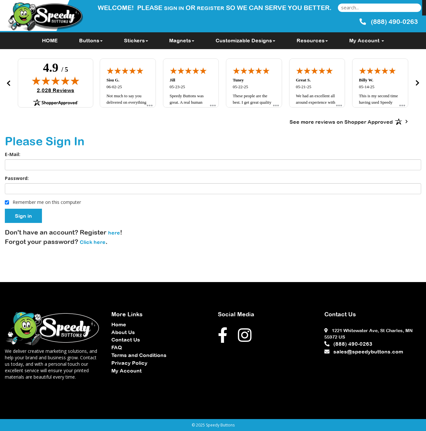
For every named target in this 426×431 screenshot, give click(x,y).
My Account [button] (366, 40)
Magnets (181, 40)
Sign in (174, 8)
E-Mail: (12, 154)
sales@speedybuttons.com (363, 351)
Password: (17, 178)
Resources (312, 40)
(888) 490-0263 (348, 344)
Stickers (136, 40)
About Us (123, 332)
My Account (126, 370)
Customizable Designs (245, 40)
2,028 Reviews (55, 90)
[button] (8, 83)
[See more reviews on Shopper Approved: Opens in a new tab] (341, 121)
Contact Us (125, 339)
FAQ (116, 347)
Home (118, 324)
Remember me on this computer (43, 202)
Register (210, 8)
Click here (93, 242)
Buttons (91, 40)
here (114, 233)
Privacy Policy (129, 363)
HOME (50, 40)
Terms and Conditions (139, 355)
